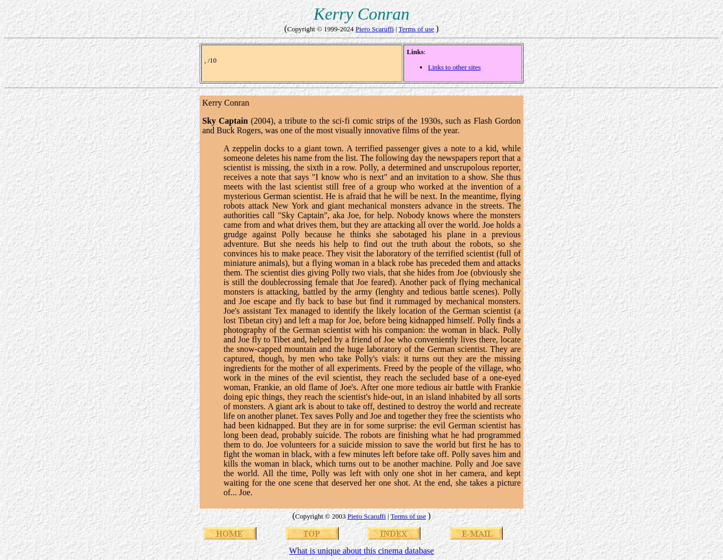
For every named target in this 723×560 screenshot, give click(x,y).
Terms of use (416, 29)
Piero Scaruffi (375, 29)
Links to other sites (454, 67)
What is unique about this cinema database (361, 550)
